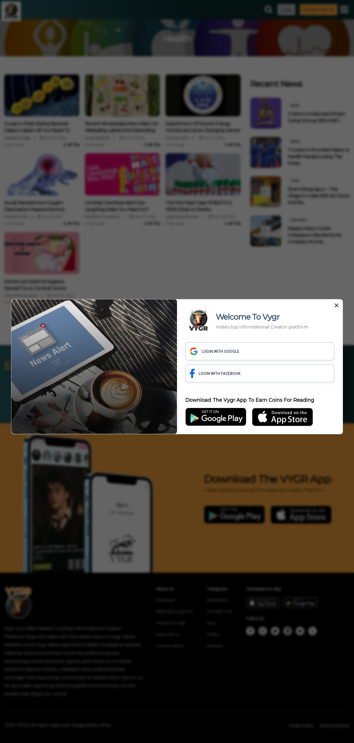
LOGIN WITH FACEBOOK (215, 373)
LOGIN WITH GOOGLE (214, 351)
